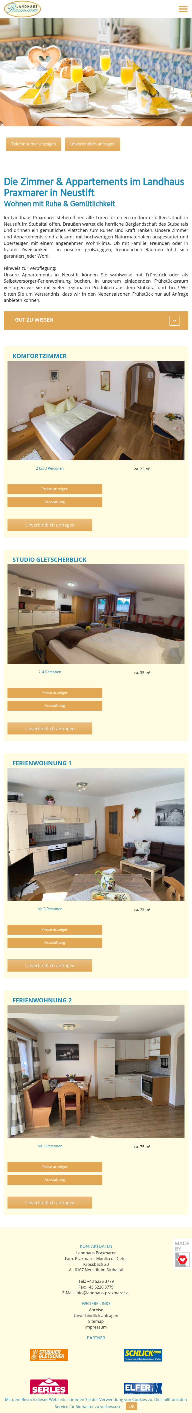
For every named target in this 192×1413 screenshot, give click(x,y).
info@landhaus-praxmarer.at (103, 1241)
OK (131, 1406)
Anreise (96, 1259)
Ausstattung (138, 489)
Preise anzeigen (50, 489)
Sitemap (96, 1270)
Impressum (96, 1276)
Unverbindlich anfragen (95, 144)
